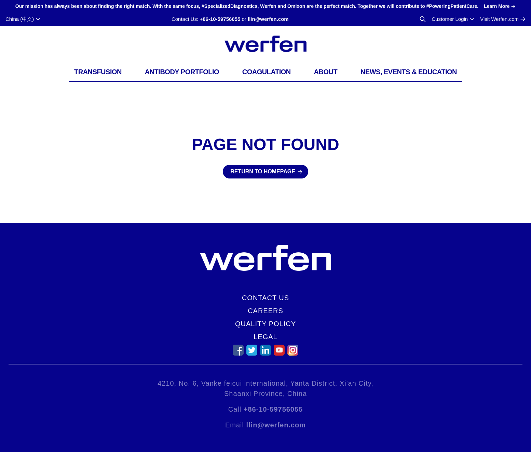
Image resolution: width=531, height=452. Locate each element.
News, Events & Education (408, 72)
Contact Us (265, 298)
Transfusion (98, 72)
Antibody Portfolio (182, 72)
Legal (265, 337)
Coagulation (266, 72)
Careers (265, 311)
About (326, 72)
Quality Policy (265, 324)
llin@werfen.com (268, 19)
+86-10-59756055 (220, 19)
